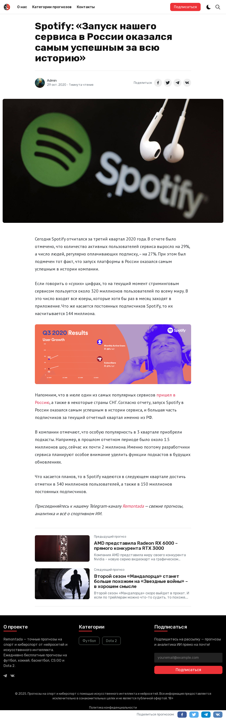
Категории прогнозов (52, 7)
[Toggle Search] (217, 7)
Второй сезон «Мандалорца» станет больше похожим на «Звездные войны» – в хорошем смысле (141, 581)
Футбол (89, 641)
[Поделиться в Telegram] (177, 83)
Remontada (133, 506)
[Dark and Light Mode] (208, 7)
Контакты (86, 7)
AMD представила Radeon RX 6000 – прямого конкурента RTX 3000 (136, 545)
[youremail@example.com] (188, 658)
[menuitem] (22, 7)
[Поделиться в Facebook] (158, 83)
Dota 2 (111, 641)
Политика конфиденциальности (113, 708)
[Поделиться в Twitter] (168, 83)
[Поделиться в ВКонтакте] (187, 83)
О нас (22, 7)
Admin (52, 81)
